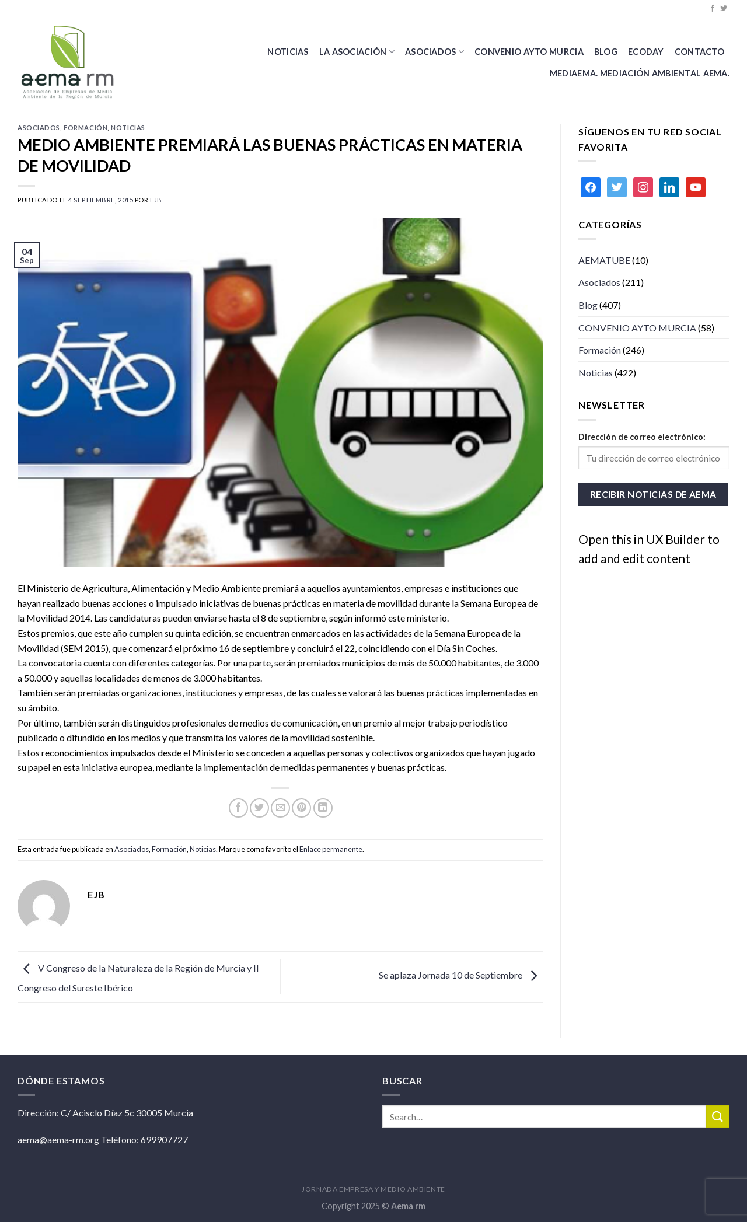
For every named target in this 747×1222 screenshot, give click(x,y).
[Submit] (717, 1116)
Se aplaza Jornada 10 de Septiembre (461, 975)
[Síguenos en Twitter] (723, 9)
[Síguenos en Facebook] (712, 9)
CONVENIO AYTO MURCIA (529, 52)
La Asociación (357, 51)
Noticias (287, 52)
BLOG (605, 52)
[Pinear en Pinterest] (301, 808)
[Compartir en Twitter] (259, 808)
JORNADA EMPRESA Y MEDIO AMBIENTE (373, 1189)
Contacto (699, 52)
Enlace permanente (330, 849)
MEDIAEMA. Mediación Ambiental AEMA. (639, 73)
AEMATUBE (604, 260)
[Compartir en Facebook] (238, 808)
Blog (588, 304)
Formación (85, 127)
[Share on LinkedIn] (323, 808)
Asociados (434, 51)
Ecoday (646, 52)
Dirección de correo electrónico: (642, 437)
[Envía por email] (280, 808)
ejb (156, 200)
